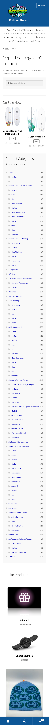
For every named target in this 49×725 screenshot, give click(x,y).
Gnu (13, 194)
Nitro (13, 221)
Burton (14, 177)
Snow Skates (13, 504)
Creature (14, 398)
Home (7, 49)
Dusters (14, 459)
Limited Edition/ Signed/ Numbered (25, 406)
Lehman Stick (16, 203)
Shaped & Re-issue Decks (18, 380)
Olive (13, 225)
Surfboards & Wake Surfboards (20, 539)
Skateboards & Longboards (19, 446)
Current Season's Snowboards (20, 186)
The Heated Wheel (18, 433)
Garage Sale (13, 270)
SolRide (14, 490)
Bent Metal (15, 243)
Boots (10, 172)
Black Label (15, 393)
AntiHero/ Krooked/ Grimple (22, 384)
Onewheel (12, 292)
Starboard (15, 530)
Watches (11, 557)
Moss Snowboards (18, 212)
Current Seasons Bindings (18, 239)
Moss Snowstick (17, 217)
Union (13, 265)
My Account (8, 721)
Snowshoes (12, 508)
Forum (14, 340)
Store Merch (13, 534)
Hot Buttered (16, 468)
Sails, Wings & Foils (15, 296)
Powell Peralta (17, 420)
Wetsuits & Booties (18, 552)
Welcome (15, 437)
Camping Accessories (19, 283)
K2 (12, 181)
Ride (13, 230)
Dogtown (15, 402)
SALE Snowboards (15, 327)
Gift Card (11, 274)
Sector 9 (14, 486)
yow (13, 495)
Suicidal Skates (17, 429)
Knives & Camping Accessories (20, 278)
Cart (38, 719)
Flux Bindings (16, 252)
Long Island (16, 477)
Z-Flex (13, 499)
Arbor (13, 331)
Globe (13, 464)
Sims (13, 371)
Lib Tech (14, 208)
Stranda (14, 234)
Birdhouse (15, 389)
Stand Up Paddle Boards (17, 512)
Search (24, 721)
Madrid (14, 411)
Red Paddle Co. (17, 526)
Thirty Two (15, 261)
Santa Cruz (15, 424)
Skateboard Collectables (18, 442)
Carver (13, 455)
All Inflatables (17, 517)
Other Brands (16, 415)
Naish (13, 521)
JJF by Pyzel (16, 543)
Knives (14, 287)
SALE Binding (13, 300)
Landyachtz (15, 473)
